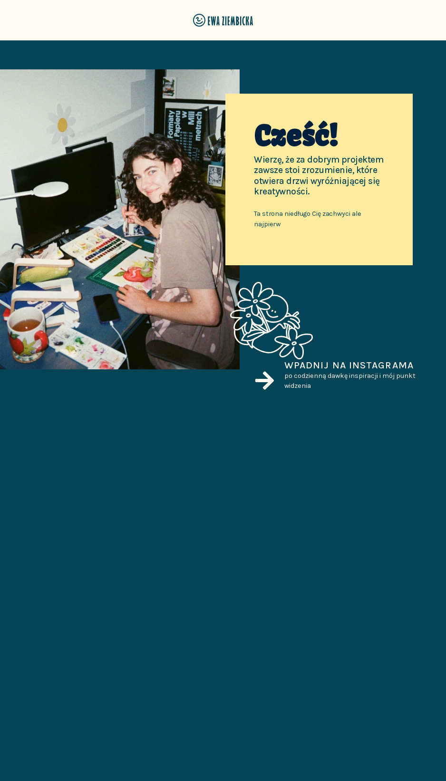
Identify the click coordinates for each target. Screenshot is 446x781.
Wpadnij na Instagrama (349, 365)
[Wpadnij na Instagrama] (264, 380)
